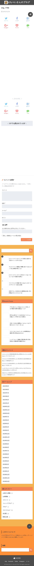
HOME (17, 558)
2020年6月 (6, 420)
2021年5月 (6, 399)
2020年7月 (6, 416)
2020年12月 (6, 406)
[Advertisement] (17, 51)
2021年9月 (6, 386)
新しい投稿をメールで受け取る (12, 235)
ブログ (6, 507)
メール (4, 210)
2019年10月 (6, 440)
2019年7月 (6, 450)
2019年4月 (6, 461)
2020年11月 (6, 410)
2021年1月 (6, 403)
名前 (3, 203)
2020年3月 (6, 427)
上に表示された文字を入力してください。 (14, 228)
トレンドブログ (8, 503)
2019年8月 (6, 447)
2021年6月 (6, 396)
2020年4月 (6, 423)
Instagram (21, 561)
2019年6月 (6, 454)
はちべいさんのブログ (17, 2)
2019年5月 (6, 457)
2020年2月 (6, 430)
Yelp (6, 561)
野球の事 (6, 517)
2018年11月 (6, 478)
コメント (4, 190)
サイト (4, 217)
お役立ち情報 (8, 493)
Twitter (16, 561)
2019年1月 (6, 471)
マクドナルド (8, 510)
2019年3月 (6, 464)
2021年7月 (6, 393)
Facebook (10, 561)
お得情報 (6, 497)
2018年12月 (6, 474)
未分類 (6, 514)
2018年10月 (6, 481)
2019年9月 (6, 444)
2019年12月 (6, 433)
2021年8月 (6, 389)
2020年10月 (6, 413)
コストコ (6, 500)
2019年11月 (6, 437)
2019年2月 (6, 467)
